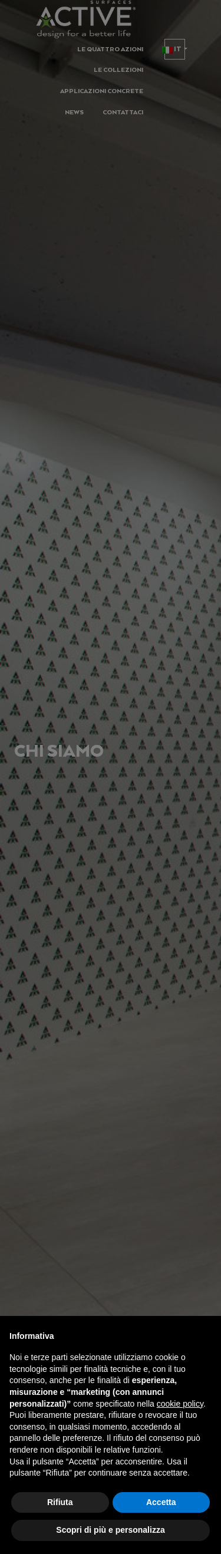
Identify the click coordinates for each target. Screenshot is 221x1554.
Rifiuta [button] (60, 1502)
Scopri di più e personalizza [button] (110, 1530)
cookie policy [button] (180, 1403)
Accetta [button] (161, 1502)
